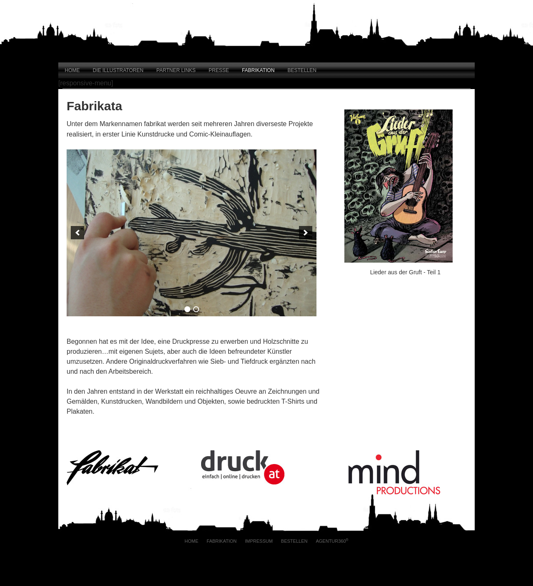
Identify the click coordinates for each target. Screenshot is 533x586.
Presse (219, 70)
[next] (305, 232)
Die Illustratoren (118, 70)
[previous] (77, 232)
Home (72, 70)
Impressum (259, 541)
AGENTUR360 (332, 541)
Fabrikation (258, 70)
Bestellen (302, 70)
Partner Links (176, 70)
